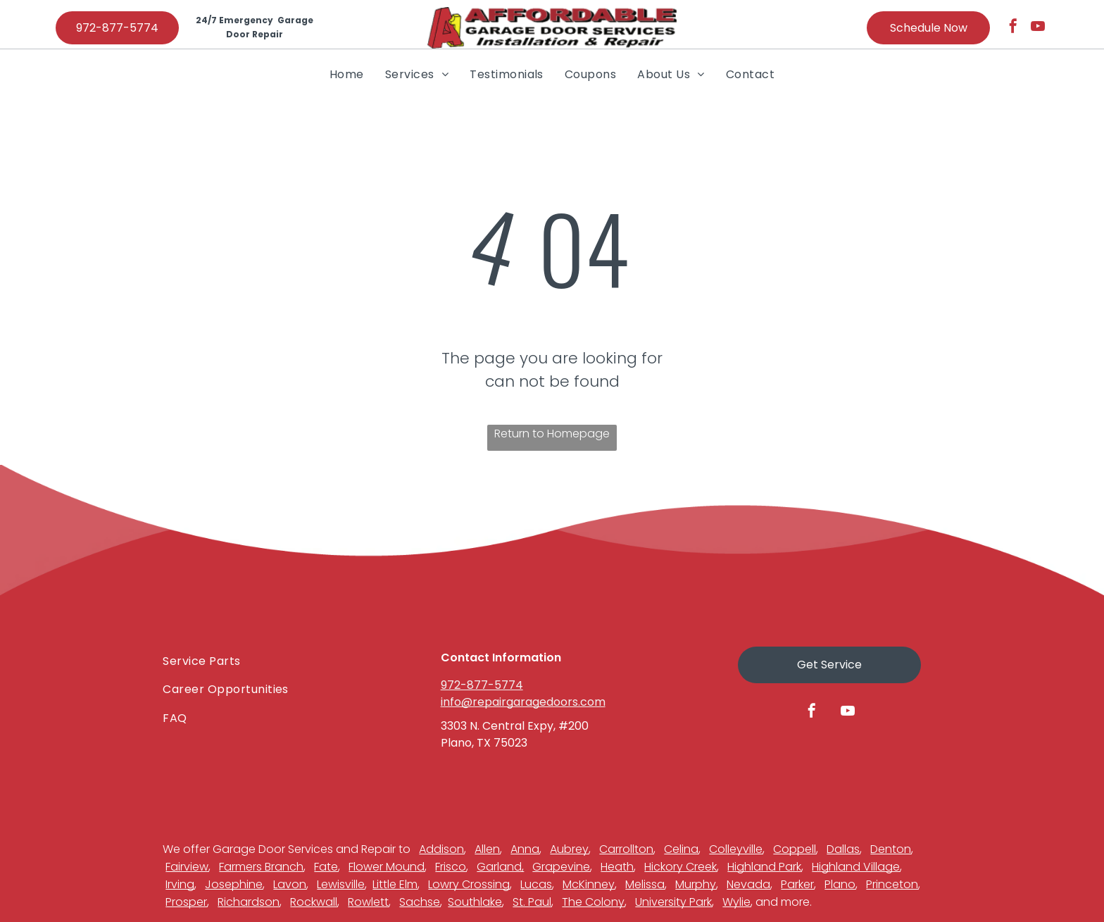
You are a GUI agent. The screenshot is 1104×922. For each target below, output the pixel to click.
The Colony (593, 902)
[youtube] (1037, 27)
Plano (839, 884)
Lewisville (341, 884)
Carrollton (626, 849)
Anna (524, 849)
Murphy (695, 884)
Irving (179, 884)
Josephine (234, 884)
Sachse (419, 902)
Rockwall (313, 902)
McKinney (589, 884)
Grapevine (561, 867)
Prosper (186, 902)
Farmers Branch (261, 867)
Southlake (475, 902)
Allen (487, 849)
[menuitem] (347, 74)
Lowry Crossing (469, 884)
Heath (617, 867)
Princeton (892, 884)
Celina (681, 849)
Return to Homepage (552, 433)
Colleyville (736, 849)
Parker (797, 884)
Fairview (186, 867)
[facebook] (1013, 27)
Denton (890, 849)
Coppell (794, 849)
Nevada (748, 884)
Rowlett (368, 902)
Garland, (500, 867)
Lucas (536, 884)
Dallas (843, 849)
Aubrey (569, 849)
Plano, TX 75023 (484, 743)
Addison (441, 849)
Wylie (736, 902)
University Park (673, 902)
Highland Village (856, 867)
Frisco (450, 867)
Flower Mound (387, 867)
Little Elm (395, 884)
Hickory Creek (680, 867)
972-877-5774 (482, 685)
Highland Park (764, 867)
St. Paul (532, 902)
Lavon (289, 884)
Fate (326, 867)
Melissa (645, 884)
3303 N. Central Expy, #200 (515, 726)
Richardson (249, 902)
